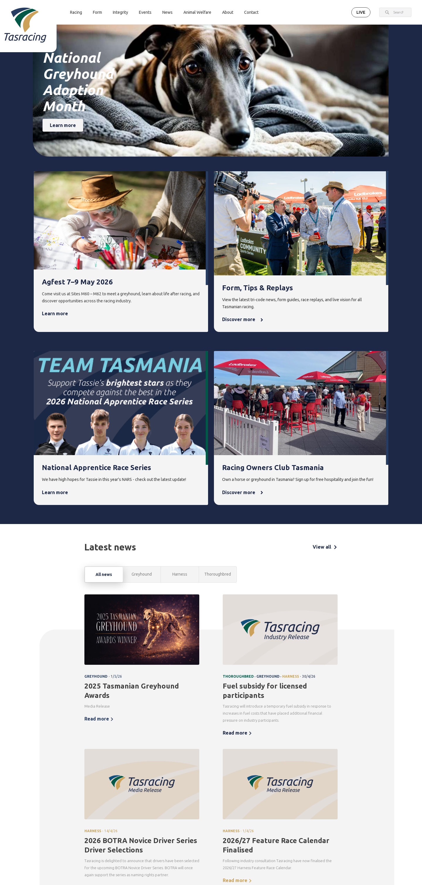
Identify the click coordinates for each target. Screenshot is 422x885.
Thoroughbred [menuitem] (130, 790)
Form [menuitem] (158, 780)
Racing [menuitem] (124, 780)
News (167, 12)
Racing (76, 12)
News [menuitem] (263, 780)
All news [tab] (104, 379)
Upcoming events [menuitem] (231, 793)
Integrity (120, 12)
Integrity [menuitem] (197, 780)
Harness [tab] (179, 379)
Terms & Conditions (75, 844)
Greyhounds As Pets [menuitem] (306, 801)
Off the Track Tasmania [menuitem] (305, 818)
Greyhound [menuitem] (127, 810)
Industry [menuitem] (335, 837)
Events (145, 12)
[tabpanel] (211, 551)
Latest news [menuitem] (268, 790)
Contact (251, 12)
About (227, 12)
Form (97, 12)
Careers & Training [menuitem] (337, 823)
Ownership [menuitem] (126, 820)
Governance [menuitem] (339, 800)
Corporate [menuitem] (337, 790)
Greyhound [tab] (142, 379)
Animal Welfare (197, 12)
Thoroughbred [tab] (217, 379)
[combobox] (398, 12)
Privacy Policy (104, 844)
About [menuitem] (335, 780)
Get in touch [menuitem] (128, 866)
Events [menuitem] (230, 780)
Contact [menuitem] (125, 856)
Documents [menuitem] (338, 810)
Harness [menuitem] (124, 800)
